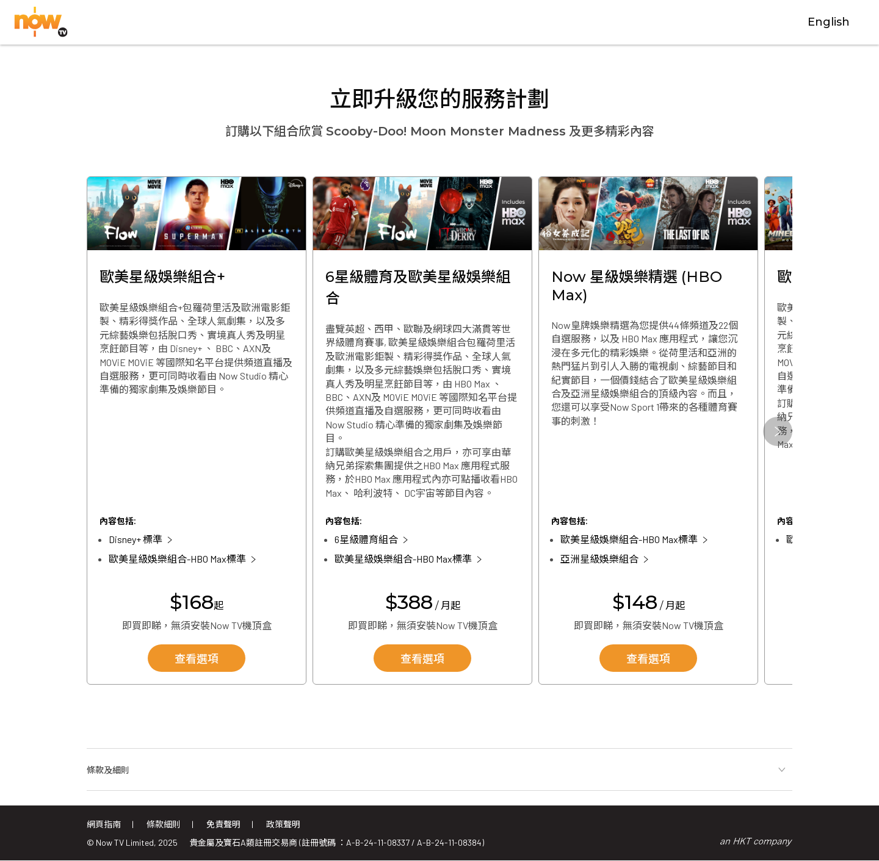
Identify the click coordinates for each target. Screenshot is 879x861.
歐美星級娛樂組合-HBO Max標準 (177, 558)
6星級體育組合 (366, 539)
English (829, 22)
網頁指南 (104, 824)
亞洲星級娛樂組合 (599, 558)
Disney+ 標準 (135, 539)
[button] (777, 431)
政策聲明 (283, 824)
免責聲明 (223, 824)
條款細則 (163, 824)
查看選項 (197, 659)
